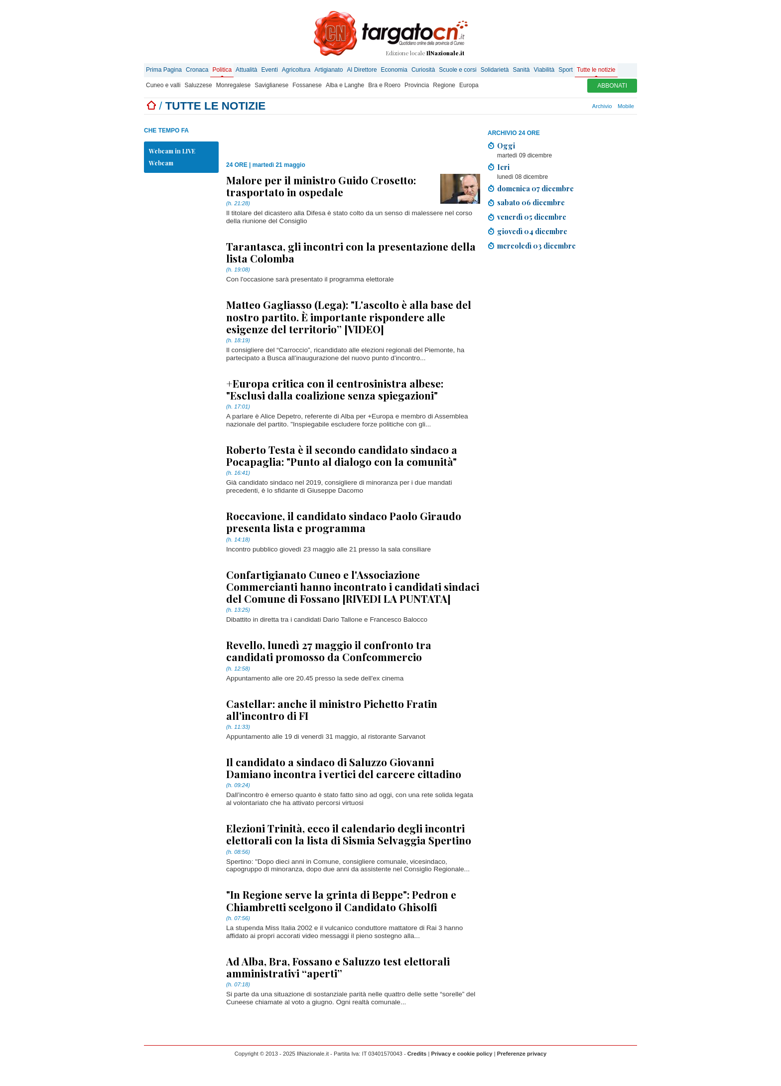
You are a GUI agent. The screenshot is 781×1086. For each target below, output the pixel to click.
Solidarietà (495, 69)
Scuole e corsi (457, 69)
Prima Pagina (164, 69)
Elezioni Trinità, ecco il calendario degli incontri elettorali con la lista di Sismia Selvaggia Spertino (348, 834)
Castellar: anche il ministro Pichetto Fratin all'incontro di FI (331, 709)
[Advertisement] (342, 134)
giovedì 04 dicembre (532, 231)
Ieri (503, 167)
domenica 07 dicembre (535, 188)
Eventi (269, 69)
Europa (469, 85)
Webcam (161, 162)
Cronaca (197, 69)
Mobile (626, 106)
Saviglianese (271, 85)
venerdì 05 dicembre (531, 217)
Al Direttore (362, 69)
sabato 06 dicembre (531, 202)
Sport (565, 69)
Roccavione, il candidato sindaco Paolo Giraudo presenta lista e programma (343, 522)
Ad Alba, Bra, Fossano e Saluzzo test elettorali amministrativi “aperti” (338, 967)
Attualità (246, 69)
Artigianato (328, 69)
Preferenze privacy (522, 1054)
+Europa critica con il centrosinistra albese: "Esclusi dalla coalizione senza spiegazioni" (334, 389)
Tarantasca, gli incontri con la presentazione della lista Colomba (351, 252)
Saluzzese (198, 85)
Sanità (521, 69)
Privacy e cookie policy (461, 1054)
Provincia (416, 85)
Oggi (506, 145)
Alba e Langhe (345, 85)
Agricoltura (296, 69)
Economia (394, 69)
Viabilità (543, 69)
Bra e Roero (384, 85)
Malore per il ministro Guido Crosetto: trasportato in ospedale (321, 186)
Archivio (602, 106)
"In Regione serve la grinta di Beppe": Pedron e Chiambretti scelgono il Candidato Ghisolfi (341, 900)
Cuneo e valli (163, 85)
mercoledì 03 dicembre (536, 246)
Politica (222, 69)
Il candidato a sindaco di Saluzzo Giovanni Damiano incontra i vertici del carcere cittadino (343, 768)
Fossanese (307, 85)
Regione (444, 85)
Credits (417, 1054)
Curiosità (423, 69)
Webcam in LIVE (172, 150)
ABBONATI (612, 85)
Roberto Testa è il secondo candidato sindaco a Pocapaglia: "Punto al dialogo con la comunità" (341, 455)
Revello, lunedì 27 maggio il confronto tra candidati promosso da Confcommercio (328, 651)
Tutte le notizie (596, 69)
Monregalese (233, 85)
